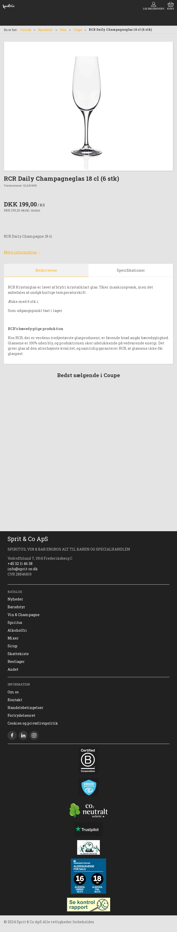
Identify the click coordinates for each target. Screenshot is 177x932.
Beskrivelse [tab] (46, 270)
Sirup (12, 645)
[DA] (8, 6)
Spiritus (15, 622)
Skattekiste (18, 653)
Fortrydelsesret (21, 715)
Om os (13, 692)
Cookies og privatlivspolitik (33, 723)
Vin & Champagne (24, 614)
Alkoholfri (17, 630)
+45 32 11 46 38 (20, 563)
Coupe (77, 30)
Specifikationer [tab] (131, 270)
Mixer (13, 638)
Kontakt (15, 699)
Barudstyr (45, 30)
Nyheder (15, 599)
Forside (25, 30)
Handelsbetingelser (25, 707)
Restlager (16, 661)
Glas (63, 30)
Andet (13, 669)
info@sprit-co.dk (23, 568)
